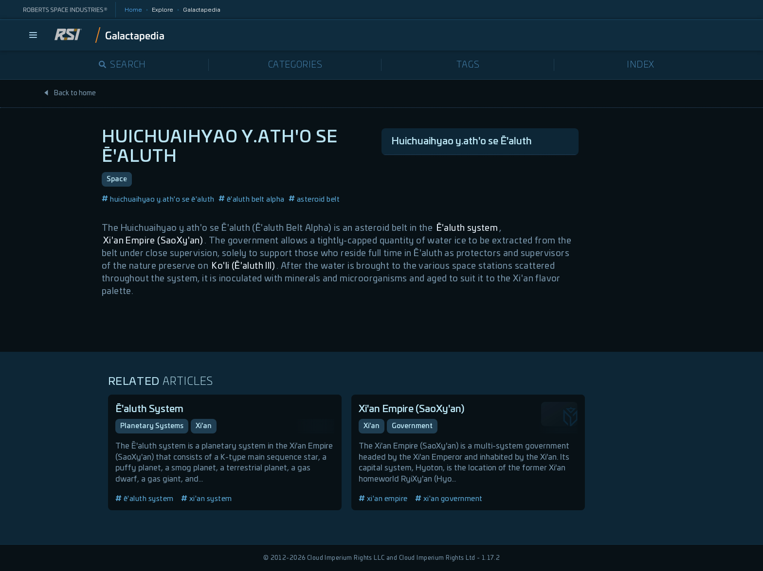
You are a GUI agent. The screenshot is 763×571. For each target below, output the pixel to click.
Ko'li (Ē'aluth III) (243, 266)
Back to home (69, 93)
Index (640, 65)
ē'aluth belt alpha (251, 199)
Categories (295, 65)
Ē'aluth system (467, 228)
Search (122, 65)
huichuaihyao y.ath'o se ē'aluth (158, 199)
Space (117, 179)
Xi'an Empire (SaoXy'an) (153, 241)
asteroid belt (314, 199)
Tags (467, 65)
